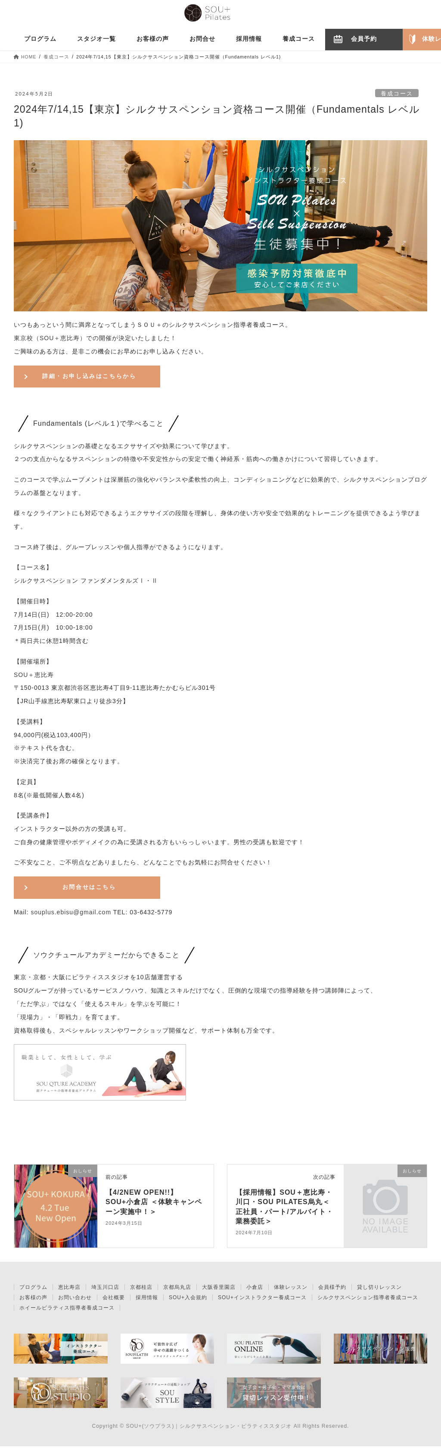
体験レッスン (290, 1291)
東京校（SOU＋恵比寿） (50, 338)
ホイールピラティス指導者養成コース (67, 1313)
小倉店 (254, 1291)
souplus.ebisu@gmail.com (71, 916)
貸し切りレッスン (379, 1291)
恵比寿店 (69, 1291)
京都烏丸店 (177, 1291)
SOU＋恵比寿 (34, 676)
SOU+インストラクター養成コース (262, 1302)
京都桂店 (141, 1291)
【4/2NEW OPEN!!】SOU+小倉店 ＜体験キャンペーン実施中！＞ (154, 1206)
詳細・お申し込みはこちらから (89, 377)
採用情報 (147, 1302)
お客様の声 (33, 1302)
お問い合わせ (75, 1302)
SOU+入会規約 (188, 1302)
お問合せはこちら (89, 890)
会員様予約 (332, 1291)
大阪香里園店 (219, 1291)
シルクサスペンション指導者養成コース (367, 1302)
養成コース (397, 93)
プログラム (33, 1291)
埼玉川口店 (105, 1291)
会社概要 (113, 1302)
